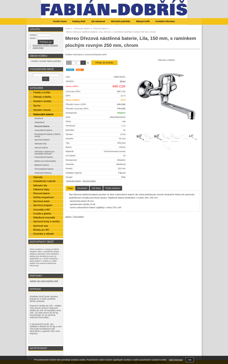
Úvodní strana (59, 21)
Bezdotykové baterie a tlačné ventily (47, 135)
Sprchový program (42, 205)
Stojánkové (39, 122)
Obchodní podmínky (120, 21)
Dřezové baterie (89, 181)
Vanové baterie (41, 148)
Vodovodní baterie (73, 181)
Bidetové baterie (41, 165)
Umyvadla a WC (41, 209)
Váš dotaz (96, 188)
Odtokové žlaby (41, 189)
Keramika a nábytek (43, 233)
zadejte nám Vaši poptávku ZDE (44, 281)
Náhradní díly (40, 144)
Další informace (176, 360)
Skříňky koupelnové (43, 197)
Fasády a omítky (41, 92)
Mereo (122, 81)
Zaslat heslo (38, 48)
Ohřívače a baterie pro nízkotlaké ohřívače (44, 153)
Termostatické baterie (43, 169)
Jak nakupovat (98, 21)
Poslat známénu (112, 188)
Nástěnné (38, 118)
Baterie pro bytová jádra (45, 161)
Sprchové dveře (41, 201)
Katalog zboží (78, 21)
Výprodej (37, 177)
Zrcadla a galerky (42, 213)
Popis (70, 188)
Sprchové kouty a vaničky (46, 221)
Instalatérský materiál (44, 181)
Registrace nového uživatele (45, 45)
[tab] (70, 188)
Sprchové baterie (42, 140)
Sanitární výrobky (42, 101)
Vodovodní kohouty (43, 173)
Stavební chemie (42, 110)
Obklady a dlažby (42, 96)
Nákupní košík (143, 21)
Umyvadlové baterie (43, 130)
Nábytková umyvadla (44, 217)
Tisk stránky (78, 217)
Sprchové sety (40, 225)
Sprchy (36, 105)
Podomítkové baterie (43, 157)
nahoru (68, 217)
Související (82, 188)
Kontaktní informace (165, 21)
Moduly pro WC (41, 229)
